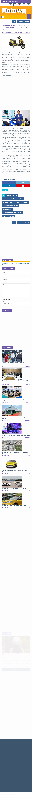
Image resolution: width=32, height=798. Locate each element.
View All (27, 21)
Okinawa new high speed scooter (12, 212)
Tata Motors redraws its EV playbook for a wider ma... (15, 471)
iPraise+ (12, 202)
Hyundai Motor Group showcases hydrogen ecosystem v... (13, 399)
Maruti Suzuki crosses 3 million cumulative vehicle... (15, 488)
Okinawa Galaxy (7, 209)
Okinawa (5, 202)
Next (14, 21)
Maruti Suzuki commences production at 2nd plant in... (15, 452)
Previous (20, 21)
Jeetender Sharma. (8, 216)
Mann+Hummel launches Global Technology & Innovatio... (14, 417)
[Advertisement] (16, 93)
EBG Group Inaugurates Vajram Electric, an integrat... (13, 363)
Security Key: (6, 299)
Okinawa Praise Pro (22, 202)
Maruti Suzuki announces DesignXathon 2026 (14, 505)
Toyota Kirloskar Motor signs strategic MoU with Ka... (15, 381)
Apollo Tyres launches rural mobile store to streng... (16, 435)
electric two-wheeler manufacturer (13, 198)
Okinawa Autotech (11, 195)
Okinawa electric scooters (10, 205)
